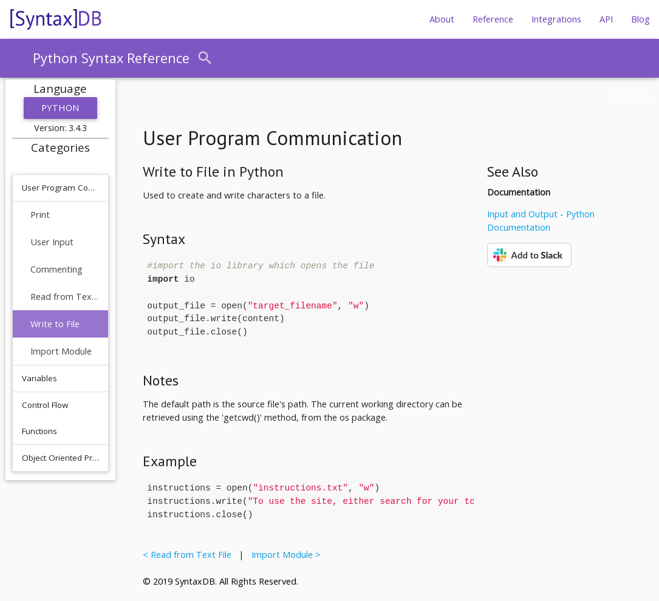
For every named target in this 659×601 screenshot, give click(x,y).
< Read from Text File (189, 554)
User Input (51, 242)
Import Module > (284, 554)
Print (40, 214)
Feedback (630, 97)
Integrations (556, 19)
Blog (640, 19)
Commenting (56, 269)
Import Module (61, 351)
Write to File (55, 324)
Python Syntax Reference (111, 58)
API (606, 19)
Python (60, 108)
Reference (493, 19)
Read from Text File (65, 296)
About (441, 19)
